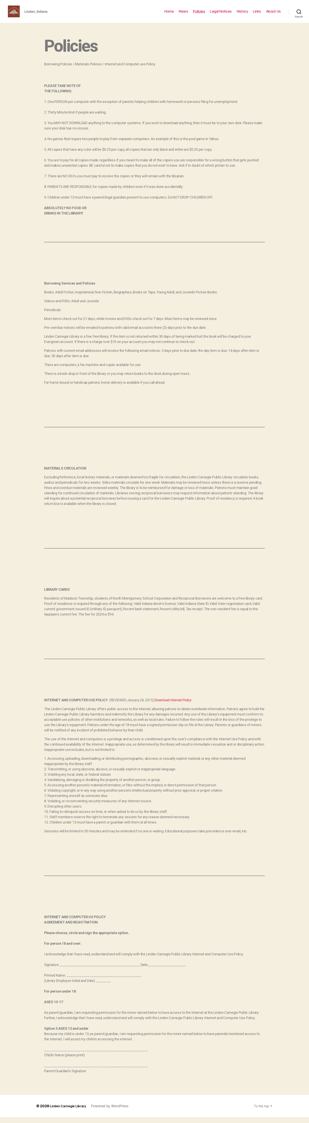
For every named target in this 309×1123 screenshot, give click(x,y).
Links (257, 14)
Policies (199, 14)
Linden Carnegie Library (70, 1112)
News (183, 14)
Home (169, 14)
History (242, 14)
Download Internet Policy (172, 706)
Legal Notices (221, 14)
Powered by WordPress (114, 1112)
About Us (273, 14)
